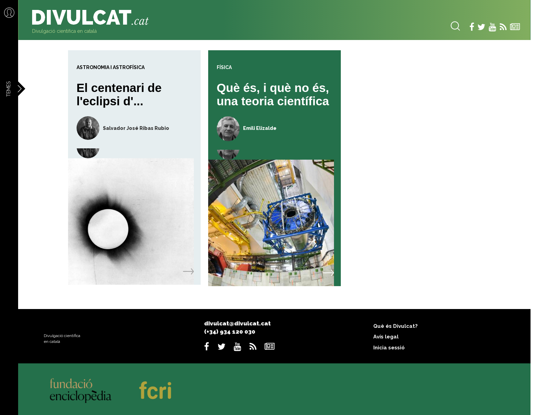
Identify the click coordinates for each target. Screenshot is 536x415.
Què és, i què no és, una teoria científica (273, 94)
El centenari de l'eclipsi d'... (119, 94)
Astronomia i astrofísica (111, 67)
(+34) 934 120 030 (229, 331)
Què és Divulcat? (395, 326)
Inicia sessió (389, 348)
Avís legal (386, 337)
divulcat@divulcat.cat (237, 323)
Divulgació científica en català (64, 31)
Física (224, 67)
